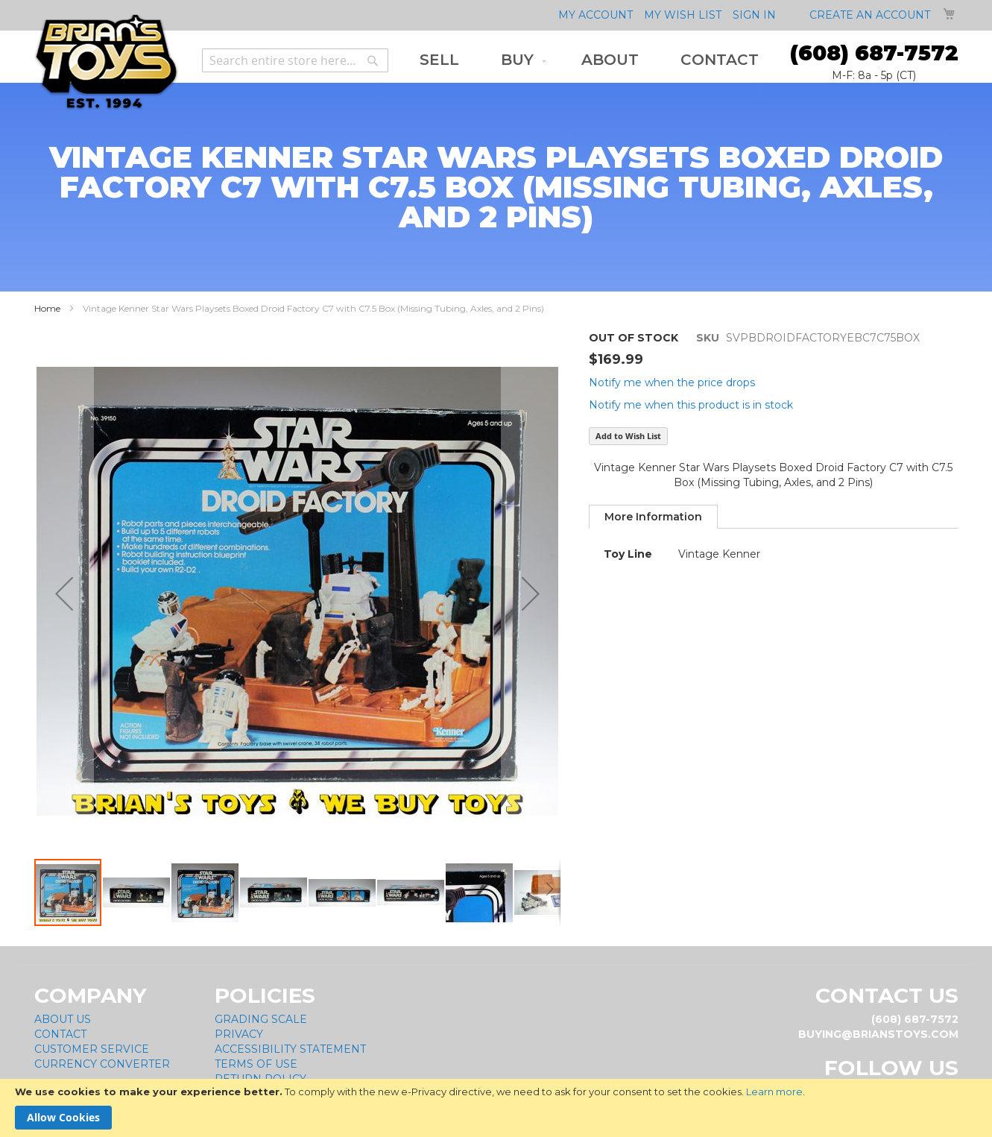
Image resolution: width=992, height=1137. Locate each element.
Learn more (774, 1091)
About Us (62, 1019)
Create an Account (869, 15)
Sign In (754, 15)
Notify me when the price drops (672, 382)
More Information (653, 516)
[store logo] (106, 62)
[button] (137, 892)
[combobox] (295, 60)
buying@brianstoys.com (878, 1034)
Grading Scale (261, 1019)
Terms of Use (256, 1064)
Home (47, 308)
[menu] (589, 60)
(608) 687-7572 (874, 53)
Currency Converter (102, 1064)
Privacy (239, 1034)
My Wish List (682, 15)
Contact (60, 1034)
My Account (595, 15)
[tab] (653, 517)
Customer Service (91, 1049)
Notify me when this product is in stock (691, 405)
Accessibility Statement (290, 1049)
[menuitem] (439, 60)
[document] (496, 1108)
